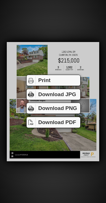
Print (39, 80)
